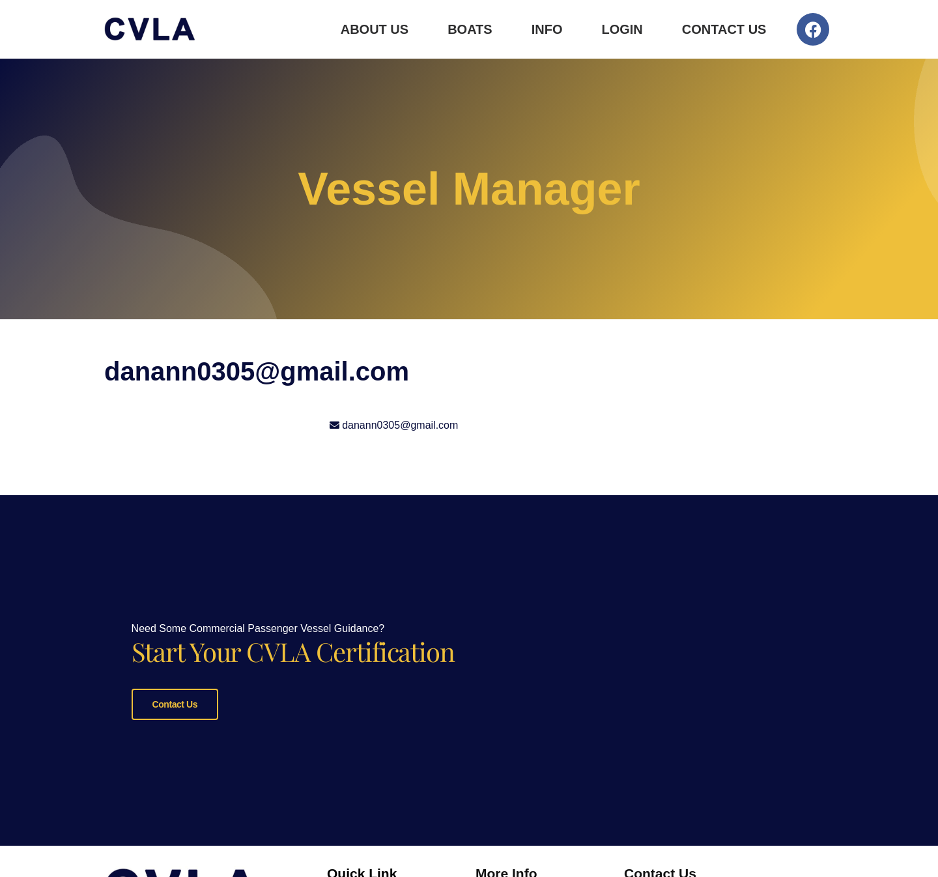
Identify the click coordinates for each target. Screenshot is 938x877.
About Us (374, 29)
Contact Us (724, 29)
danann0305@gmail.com (400, 425)
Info (547, 29)
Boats (470, 29)
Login (621, 29)
